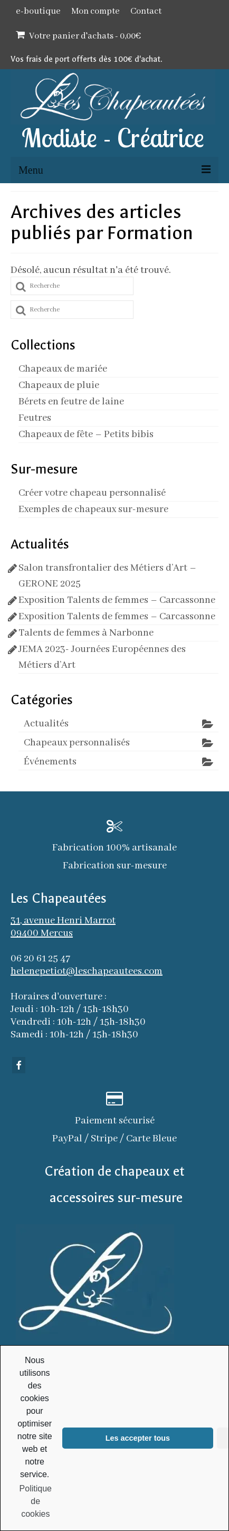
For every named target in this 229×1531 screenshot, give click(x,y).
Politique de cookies (36, 1501)
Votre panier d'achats (78, 36)
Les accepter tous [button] (138, 1438)
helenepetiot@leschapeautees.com (87, 971)
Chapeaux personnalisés (77, 742)
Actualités (46, 723)
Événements (50, 761)
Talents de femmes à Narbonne (86, 633)
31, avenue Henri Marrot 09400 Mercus (63, 927)
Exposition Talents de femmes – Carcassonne (116, 600)
